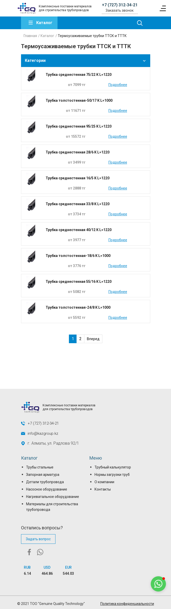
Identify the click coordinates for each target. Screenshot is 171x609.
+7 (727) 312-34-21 (120, 5)
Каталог (44, 22)
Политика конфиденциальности (127, 604)
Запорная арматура (42, 475)
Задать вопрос (38, 539)
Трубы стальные (39, 467)
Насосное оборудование (46, 489)
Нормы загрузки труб (112, 475)
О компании (104, 482)
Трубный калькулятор (112, 467)
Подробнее (117, 84)
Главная (30, 36)
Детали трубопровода (45, 482)
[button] (158, 583)
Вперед (93, 339)
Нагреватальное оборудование (52, 497)
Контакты (102, 489)
